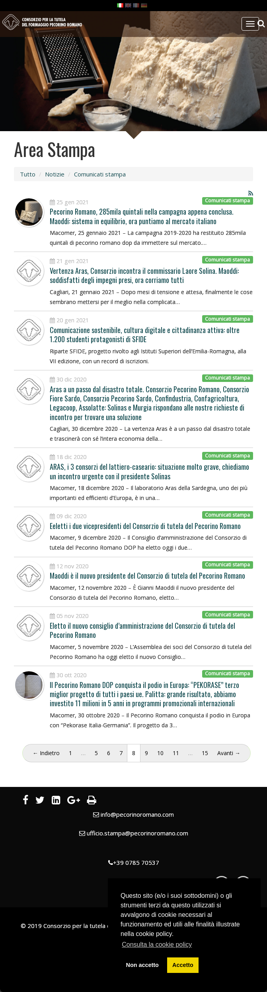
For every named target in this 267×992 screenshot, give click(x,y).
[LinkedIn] (56, 801)
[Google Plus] (73, 801)
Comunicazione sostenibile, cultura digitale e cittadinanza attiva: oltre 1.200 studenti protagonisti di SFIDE (145, 334)
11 (176, 753)
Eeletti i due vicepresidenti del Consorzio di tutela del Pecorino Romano (145, 526)
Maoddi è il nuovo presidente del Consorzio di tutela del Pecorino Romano (147, 575)
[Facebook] (25, 801)
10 (160, 753)
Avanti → (228, 753)
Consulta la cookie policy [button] (157, 944)
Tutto (27, 174)
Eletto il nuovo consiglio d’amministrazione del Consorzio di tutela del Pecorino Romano (142, 630)
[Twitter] (40, 801)
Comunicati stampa (100, 174)
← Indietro (46, 753)
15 (205, 753)
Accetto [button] (182, 965)
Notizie (54, 174)
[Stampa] (91, 801)
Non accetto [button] (142, 965)
